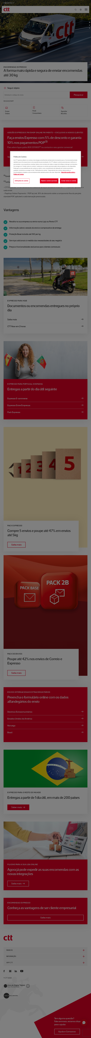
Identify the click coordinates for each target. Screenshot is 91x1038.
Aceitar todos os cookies (68, 181)
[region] (45, 169)
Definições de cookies (21, 181)
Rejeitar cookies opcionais (49, 181)
